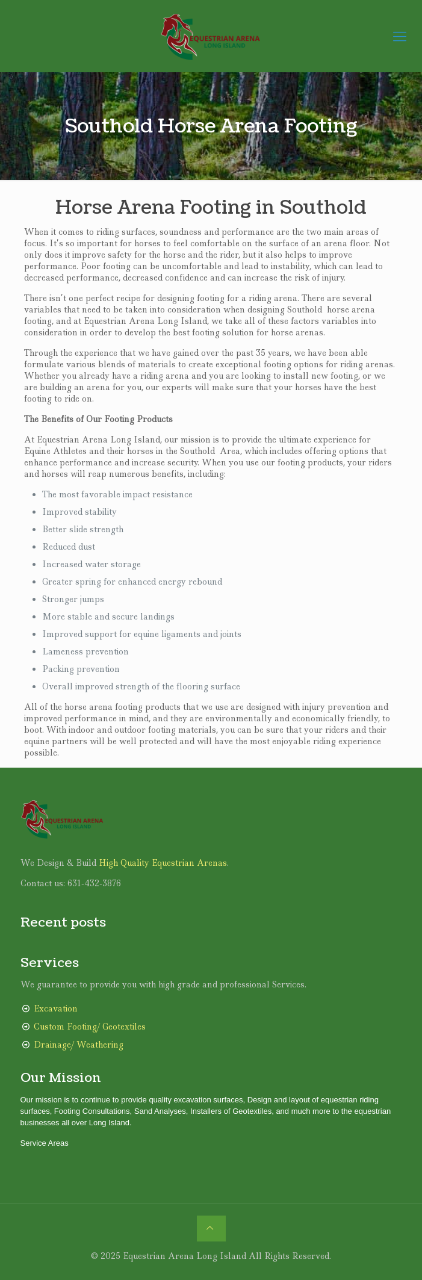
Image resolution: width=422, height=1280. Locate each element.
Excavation (56, 1008)
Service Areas (44, 1143)
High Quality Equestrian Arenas (163, 862)
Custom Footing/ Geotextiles (90, 1026)
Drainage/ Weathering (78, 1044)
